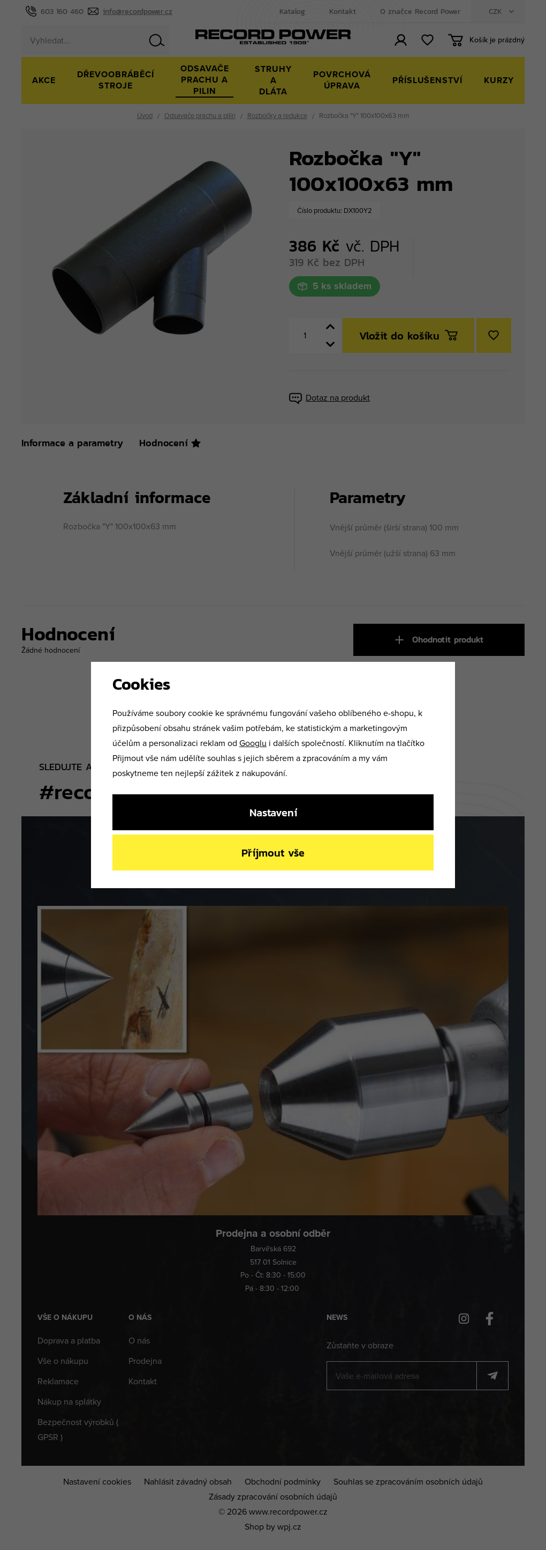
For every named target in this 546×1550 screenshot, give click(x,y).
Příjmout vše (273, 852)
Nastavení (273, 812)
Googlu (253, 743)
